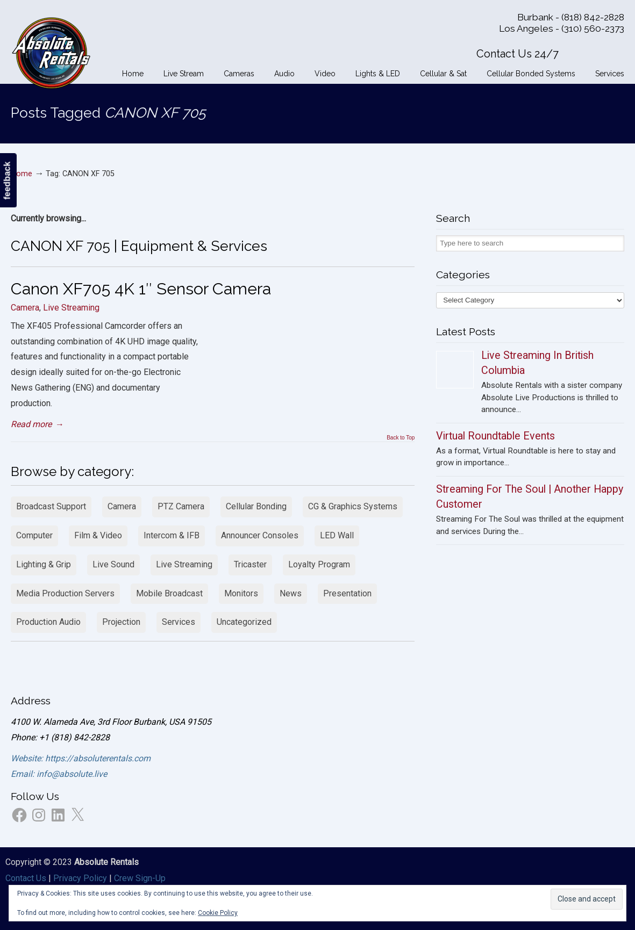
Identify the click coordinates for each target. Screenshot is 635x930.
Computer (34, 535)
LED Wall (337, 535)
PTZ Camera (181, 506)
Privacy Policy (80, 878)
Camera (25, 307)
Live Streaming (71, 307)
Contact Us (25, 878)
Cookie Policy (218, 913)
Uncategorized (244, 622)
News (291, 593)
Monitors (241, 593)
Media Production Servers (65, 593)
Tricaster (250, 564)
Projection (121, 622)
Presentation (347, 593)
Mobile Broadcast (169, 593)
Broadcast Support (51, 506)
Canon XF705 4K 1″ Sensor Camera (141, 288)
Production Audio (48, 622)
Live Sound (113, 564)
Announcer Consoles (259, 535)
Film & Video (98, 535)
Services (178, 622)
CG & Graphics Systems (352, 506)
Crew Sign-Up (140, 878)
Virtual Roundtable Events (495, 436)
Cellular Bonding (256, 506)
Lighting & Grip (43, 564)
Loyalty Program (319, 564)
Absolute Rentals (51, 51)
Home (21, 173)
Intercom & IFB (171, 535)
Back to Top (401, 438)
